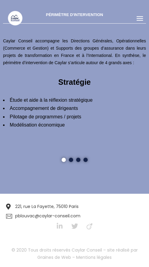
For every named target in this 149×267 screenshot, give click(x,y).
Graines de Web (54, 257)
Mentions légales (94, 257)
